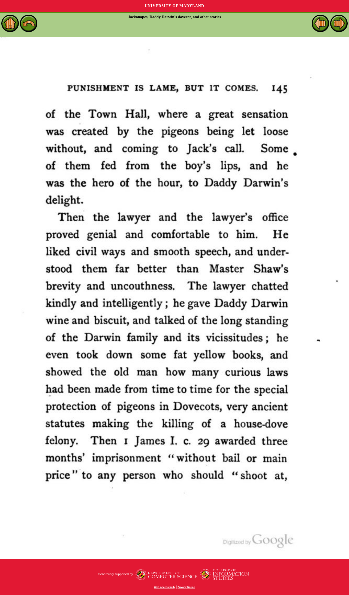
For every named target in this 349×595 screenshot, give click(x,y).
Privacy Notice (186, 587)
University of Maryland (174, 6)
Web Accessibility (164, 587)
